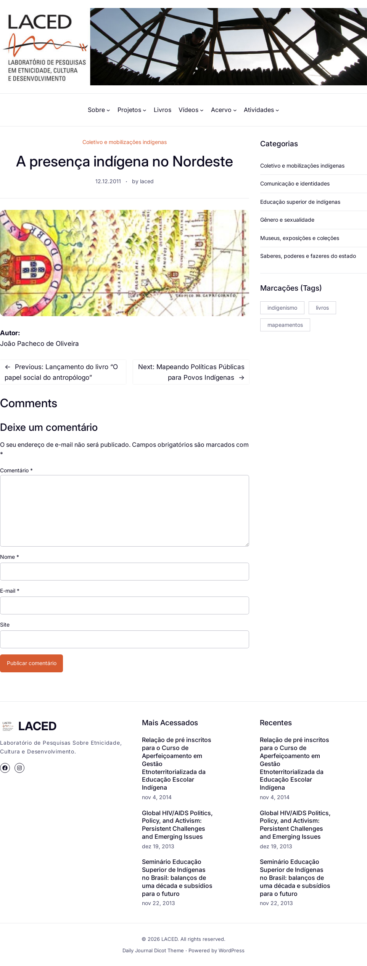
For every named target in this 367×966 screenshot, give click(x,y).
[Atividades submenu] (277, 110)
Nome (9, 556)
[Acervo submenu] (235, 110)
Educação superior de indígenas (300, 201)
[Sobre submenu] (108, 110)
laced (147, 181)
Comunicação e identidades (295, 183)
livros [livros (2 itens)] (322, 307)
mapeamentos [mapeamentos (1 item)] (285, 324)
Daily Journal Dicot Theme (153, 950)
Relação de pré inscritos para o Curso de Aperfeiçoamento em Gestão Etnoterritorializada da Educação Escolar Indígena (176, 763)
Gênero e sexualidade (287, 219)
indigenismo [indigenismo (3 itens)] (282, 307)
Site (5, 624)
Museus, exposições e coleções (299, 238)
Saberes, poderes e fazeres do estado (308, 256)
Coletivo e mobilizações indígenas (124, 142)
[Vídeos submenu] (202, 110)
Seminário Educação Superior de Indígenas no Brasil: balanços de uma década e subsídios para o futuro (177, 877)
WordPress (232, 950)
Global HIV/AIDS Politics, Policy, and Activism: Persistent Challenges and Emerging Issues (177, 824)
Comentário (16, 470)
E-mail (9, 590)
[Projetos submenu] (144, 110)
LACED (37, 726)
